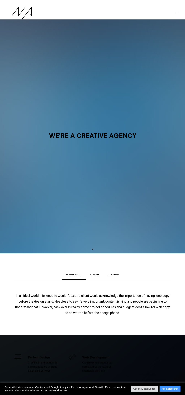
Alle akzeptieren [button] (170, 388)
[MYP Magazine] (16, 13)
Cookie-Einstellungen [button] (144, 388)
